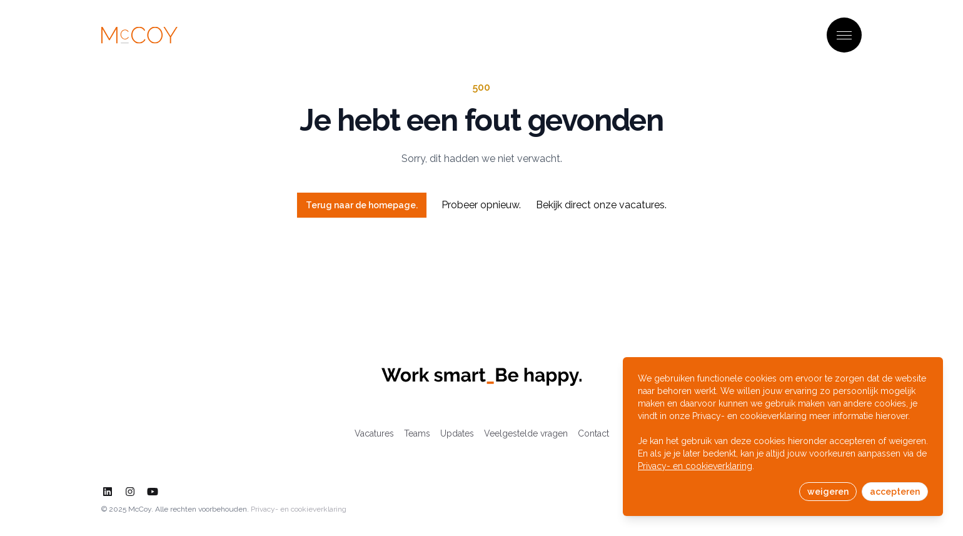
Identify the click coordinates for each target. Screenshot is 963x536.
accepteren (895, 492)
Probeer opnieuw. (481, 205)
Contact (593, 433)
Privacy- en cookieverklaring (298, 509)
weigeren (828, 492)
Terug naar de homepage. (362, 205)
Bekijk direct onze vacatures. (601, 205)
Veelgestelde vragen (526, 433)
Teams (417, 433)
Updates (457, 433)
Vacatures (374, 433)
